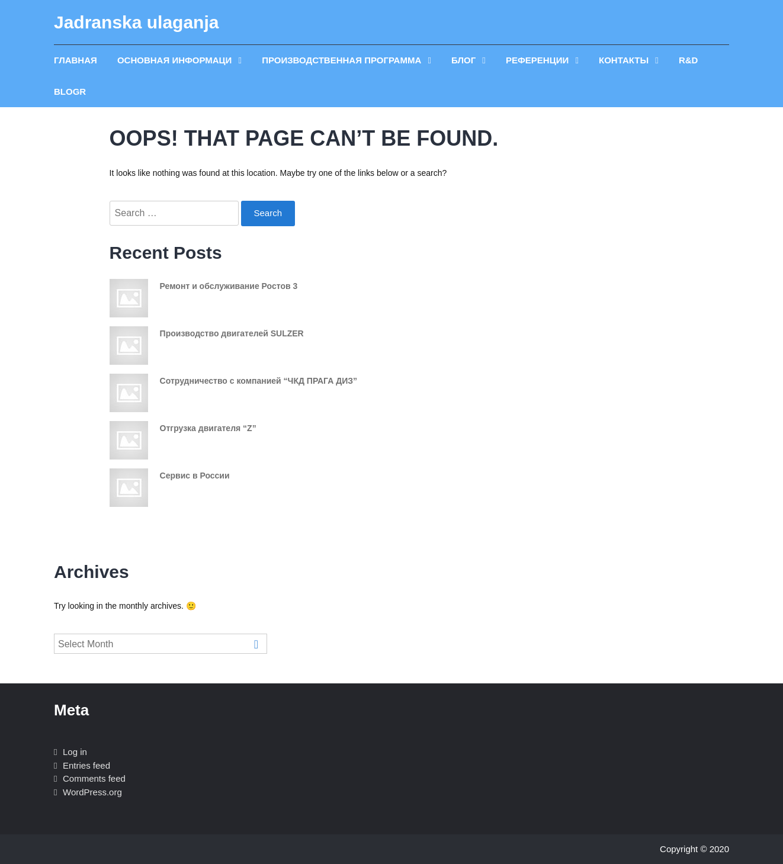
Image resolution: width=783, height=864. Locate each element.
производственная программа (342, 60)
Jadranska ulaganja (136, 22)
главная (75, 60)
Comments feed (94, 778)
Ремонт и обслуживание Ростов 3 (229, 286)
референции (538, 60)
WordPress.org (92, 792)
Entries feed (86, 765)
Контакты (625, 60)
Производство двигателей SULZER (232, 333)
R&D (688, 60)
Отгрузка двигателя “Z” (208, 428)
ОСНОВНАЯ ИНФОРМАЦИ (176, 60)
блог (464, 60)
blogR (70, 91)
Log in (75, 752)
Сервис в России (195, 475)
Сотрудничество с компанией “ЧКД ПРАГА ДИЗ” (258, 381)
